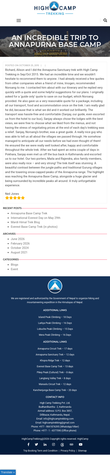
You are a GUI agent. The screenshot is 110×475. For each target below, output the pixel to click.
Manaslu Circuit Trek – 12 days (55, 384)
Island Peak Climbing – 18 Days (54, 317)
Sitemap (82, 450)
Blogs (14, 264)
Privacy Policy (68, 450)
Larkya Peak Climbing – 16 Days (55, 323)
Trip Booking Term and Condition (40, 450)
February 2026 (20, 243)
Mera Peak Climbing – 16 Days (55, 335)
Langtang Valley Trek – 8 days (55, 378)
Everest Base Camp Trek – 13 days (55, 366)
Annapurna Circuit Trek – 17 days (55, 348)
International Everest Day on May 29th (35, 218)
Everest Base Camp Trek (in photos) (34, 227)
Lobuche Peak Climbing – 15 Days (55, 329)
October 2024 (20, 248)
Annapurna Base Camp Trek (29, 213)
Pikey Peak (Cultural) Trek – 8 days (55, 372)
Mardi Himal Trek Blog (25, 222)
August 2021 (19, 252)
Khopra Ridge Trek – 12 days (55, 360)
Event (14, 269)
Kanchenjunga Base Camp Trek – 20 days (55, 390)
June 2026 (18, 239)
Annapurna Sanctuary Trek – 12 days (55, 354)
